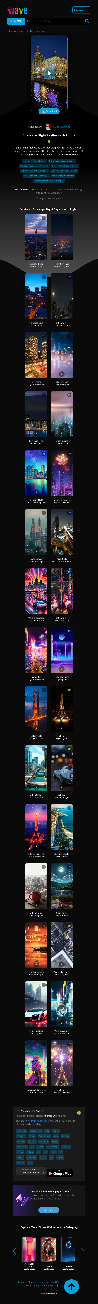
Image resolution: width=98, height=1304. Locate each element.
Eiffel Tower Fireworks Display (62, 1091)
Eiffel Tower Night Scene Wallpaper (36, 855)
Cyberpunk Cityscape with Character (36, 1091)
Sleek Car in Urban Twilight (61, 796)
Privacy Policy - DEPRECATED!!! (41, 1285)
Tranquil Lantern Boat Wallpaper (36, 973)
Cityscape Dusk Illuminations (36, 324)
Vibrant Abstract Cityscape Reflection (61, 1032)
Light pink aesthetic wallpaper (64, 170)
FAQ (61, 1285)
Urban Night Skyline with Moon (61, 324)
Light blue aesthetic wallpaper (34, 170)
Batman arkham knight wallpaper (49, 180)
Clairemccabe (57, 126)
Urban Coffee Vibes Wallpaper (36, 914)
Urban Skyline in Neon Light (62, 442)
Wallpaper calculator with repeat (34, 166)
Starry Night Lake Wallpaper (62, 914)
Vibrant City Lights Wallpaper (36, 678)
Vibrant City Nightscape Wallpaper (62, 560)
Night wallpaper (38, 31)
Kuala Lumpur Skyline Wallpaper (36, 560)
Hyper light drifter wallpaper (36, 175)
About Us (32, 1281)
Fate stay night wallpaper (35, 161)
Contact (22, 1281)
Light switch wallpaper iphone (65, 166)
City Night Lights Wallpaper (36, 383)
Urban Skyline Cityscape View (36, 796)
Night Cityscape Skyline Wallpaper (62, 265)
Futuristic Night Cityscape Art (62, 678)
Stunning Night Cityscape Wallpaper (36, 501)
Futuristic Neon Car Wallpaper (36, 1032)
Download (49, 111)
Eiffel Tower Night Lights (61, 737)
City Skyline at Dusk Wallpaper (62, 383)
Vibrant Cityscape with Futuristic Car (36, 619)
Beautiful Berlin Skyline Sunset (36, 265)
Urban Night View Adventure (62, 619)
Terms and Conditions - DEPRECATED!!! (59, 1281)
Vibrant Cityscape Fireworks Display (62, 501)
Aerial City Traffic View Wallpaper (62, 973)
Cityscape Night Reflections (36, 442)
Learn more (49, 1210)
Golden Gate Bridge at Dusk (36, 737)
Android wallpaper (37, 1120)
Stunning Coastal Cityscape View (62, 855)
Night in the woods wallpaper (61, 161)
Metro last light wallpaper (63, 175)
